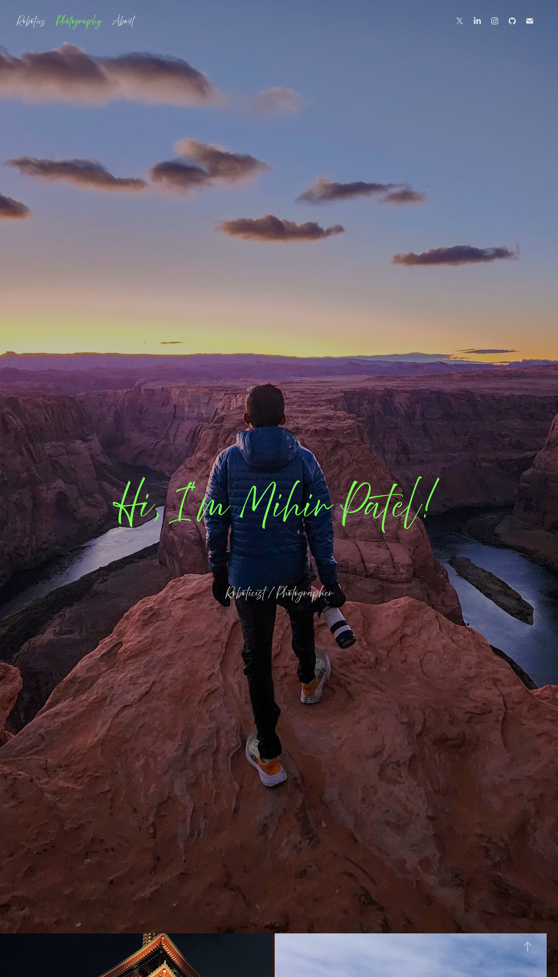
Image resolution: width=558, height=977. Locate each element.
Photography (79, 21)
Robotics (31, 21)
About (123, 21)
